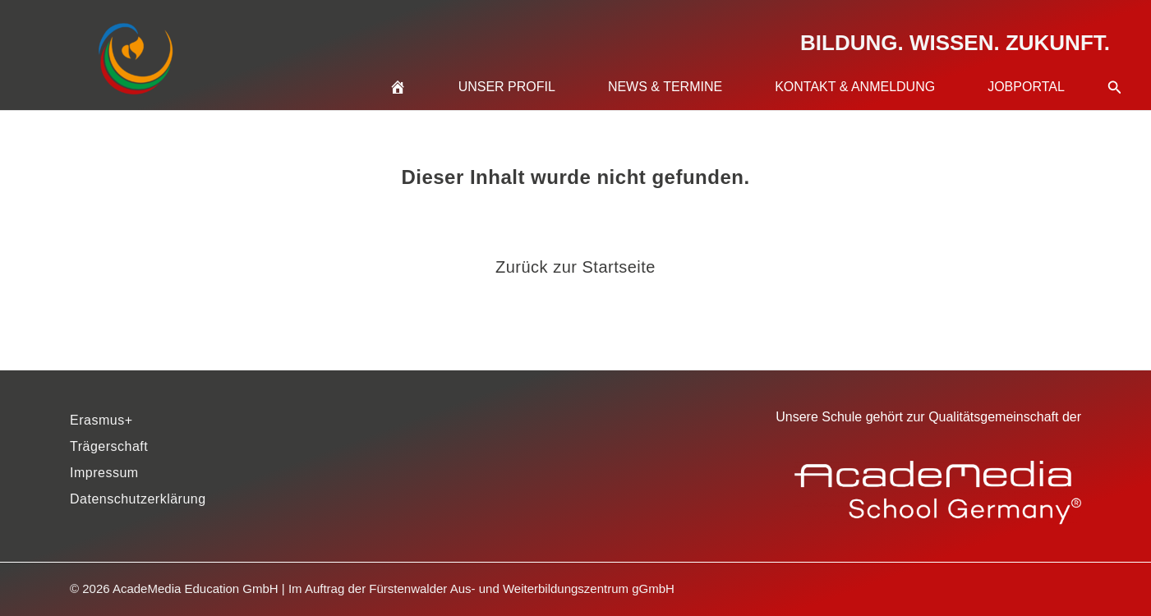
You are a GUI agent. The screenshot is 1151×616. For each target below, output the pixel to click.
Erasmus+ (101, 420)
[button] (1114, 67)
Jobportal (1026, 87)
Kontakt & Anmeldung (855, 87)
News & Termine (665, 87)
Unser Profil (506, 87)
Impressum (104, 473)
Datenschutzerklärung (138, 499)
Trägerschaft (109, 446)
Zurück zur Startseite (575, 267)
